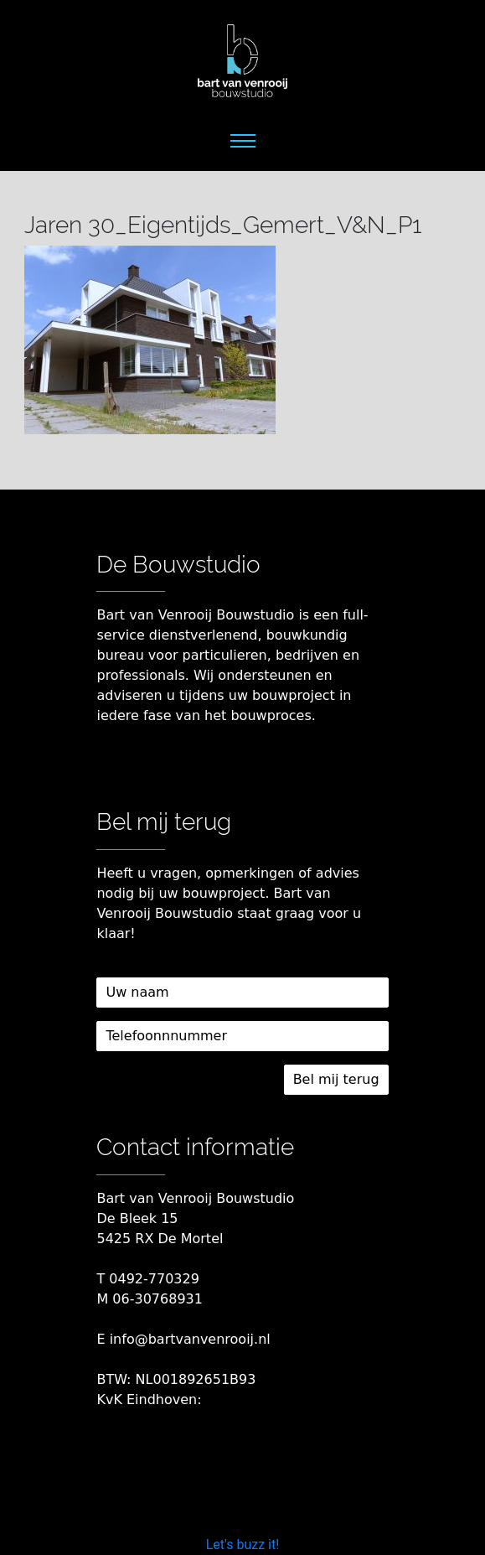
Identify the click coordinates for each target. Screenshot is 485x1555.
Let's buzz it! (243, 1544)
